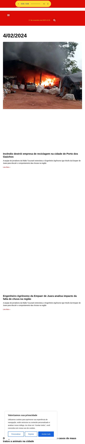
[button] (8, 15)
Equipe (10, 360)
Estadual (11, 408)
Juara (9, 402)
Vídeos (10, 374)
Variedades (12, 377)
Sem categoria (13, 382)
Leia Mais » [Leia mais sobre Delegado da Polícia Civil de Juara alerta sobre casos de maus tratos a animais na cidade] (6, 293)
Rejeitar (31, 434)
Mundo (10, 400)
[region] (31, 425)
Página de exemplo (15, 343)
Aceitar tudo (46, 434)
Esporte (10, 411)
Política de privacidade (16, 340)
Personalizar (16, 434)
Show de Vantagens (15, 380)
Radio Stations (13, 337)
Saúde (10, 385)
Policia (10, 397)
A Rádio (10, 363)
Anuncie (10, 354)
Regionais (11, 391)
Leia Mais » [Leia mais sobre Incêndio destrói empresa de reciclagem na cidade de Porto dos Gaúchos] (6, 167)
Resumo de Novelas (15, 388)
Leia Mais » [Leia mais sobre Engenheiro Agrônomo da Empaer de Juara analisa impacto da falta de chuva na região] (6, 230)
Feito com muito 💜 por (42, 439)
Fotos (9, 405)
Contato (10, 352)
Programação (13, 357)
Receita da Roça (14, 394)
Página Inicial (12, 366)
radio (9, 334)
